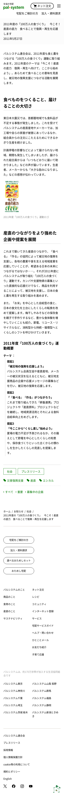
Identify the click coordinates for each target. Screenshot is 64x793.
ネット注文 (42, 5)
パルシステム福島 (41, 698)
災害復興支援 (15, 480)
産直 (33, 480)
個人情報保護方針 (13, 757)
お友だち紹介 (39, 647)
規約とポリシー (11, 771)
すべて (8, 492)
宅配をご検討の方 (27, 13)
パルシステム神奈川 (14, 691)
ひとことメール (40, 640)
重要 (19, 492)
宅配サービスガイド (43, 625)
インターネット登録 (43, 611)
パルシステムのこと (14, 590)
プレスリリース (30, 471)
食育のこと (9, 604)
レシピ (35, 597)
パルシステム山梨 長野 (44, 684)
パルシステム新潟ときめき (45, 714)
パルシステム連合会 (14, 735)
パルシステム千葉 (13, 698)
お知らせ (18, 511)
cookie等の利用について (16, 764)
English (7, 779)
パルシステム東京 (13, 684)
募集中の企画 (34, 492)
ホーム (7, 511)
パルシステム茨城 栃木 (15, 712)
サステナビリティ (13, 618)
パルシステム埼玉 (13, 705)
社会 (9, 471)
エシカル (48, 480)
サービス (37, 618)
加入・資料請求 (51, 13)
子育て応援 (38, 654)
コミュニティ (39, 604)
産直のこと (9, 611)
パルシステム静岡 (41, 705)
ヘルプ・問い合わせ (43, 633)
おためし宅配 (19, 571)
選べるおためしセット (19, 560)
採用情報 (8, 750)
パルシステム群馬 (41, 691)
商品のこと (9, 597)
